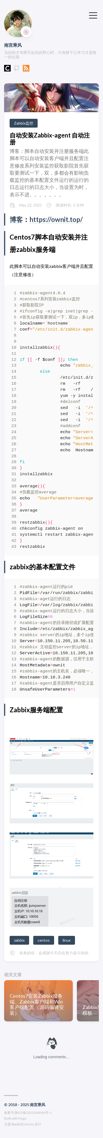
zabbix (19, 940)
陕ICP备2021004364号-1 (33, 1112)
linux (67, 940)
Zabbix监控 (23, 123)
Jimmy (29, 1124)
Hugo (22, 1118)
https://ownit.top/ (56, 219)
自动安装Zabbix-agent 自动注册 (50, 138)
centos (44, 940)
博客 (16, 219)
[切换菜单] (93, 15)
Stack (15, 1124)
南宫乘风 (13, 45)
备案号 (9, 1112)
